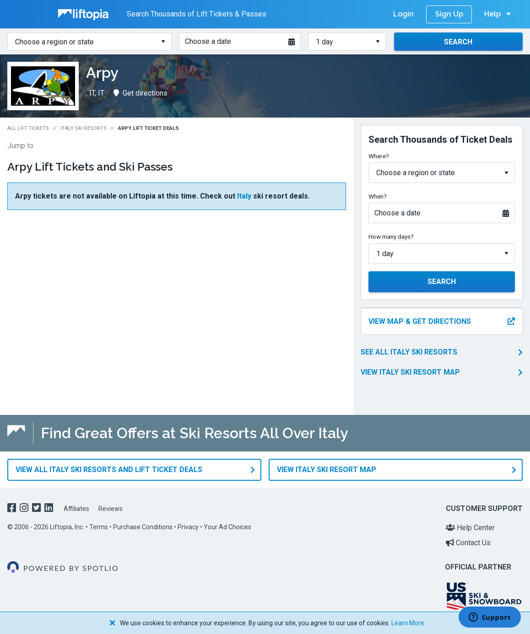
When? (377, 196)
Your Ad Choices (227, 527)
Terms (98, 527)
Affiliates (76, 508)
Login (403, 14)
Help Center (470, 527)
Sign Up (449, 14)
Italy (244, 196)
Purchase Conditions (143, 527)
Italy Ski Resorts (83, 128)
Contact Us (468, 542)
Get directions (141, 93)
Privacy (188, 527)
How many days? (391, 236)
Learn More (407, 623)
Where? (378, 156)
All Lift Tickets (28, 128)
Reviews (110, 508)
